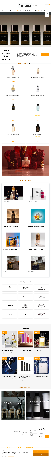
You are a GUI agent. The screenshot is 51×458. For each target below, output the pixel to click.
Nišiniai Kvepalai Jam (5, 10)
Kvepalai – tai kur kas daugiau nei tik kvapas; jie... (9, 353)
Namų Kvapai (41, 10)
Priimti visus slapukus (40, 454)
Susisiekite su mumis (17, 432)
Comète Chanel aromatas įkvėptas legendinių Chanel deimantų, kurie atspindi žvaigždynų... (42, 353)
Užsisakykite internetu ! (45, 54)
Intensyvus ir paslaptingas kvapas (10, 227)
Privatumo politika (24, 431)
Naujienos (15, 430)
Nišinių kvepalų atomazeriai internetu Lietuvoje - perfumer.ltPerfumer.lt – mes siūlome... (26, 379)
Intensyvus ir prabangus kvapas (35, 273)
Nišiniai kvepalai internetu (8, 203)
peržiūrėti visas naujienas (25, 388)
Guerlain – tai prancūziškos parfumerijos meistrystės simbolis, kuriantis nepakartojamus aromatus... (42, 379)
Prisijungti (47, 437)
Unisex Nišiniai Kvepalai (22, 10)
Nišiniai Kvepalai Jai (13, 10)
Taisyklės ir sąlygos (24, 433)
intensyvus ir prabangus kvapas (10, 250)
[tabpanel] (25, 29)
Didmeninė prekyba (17, 434)
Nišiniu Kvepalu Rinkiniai (31, 10)
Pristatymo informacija (25, 429)
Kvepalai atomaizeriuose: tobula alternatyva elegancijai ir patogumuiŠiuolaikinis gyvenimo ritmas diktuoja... (26, 353)
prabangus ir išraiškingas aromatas (36, 227)
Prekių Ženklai (46, 10)
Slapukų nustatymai (40, 451)
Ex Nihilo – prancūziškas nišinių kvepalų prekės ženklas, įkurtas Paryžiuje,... (9, 379)
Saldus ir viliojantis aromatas (34, 203)
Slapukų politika (11, 456)
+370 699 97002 (46, 1)
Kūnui (37, 10)
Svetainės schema (24, 436)
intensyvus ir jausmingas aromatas (35, 250)
